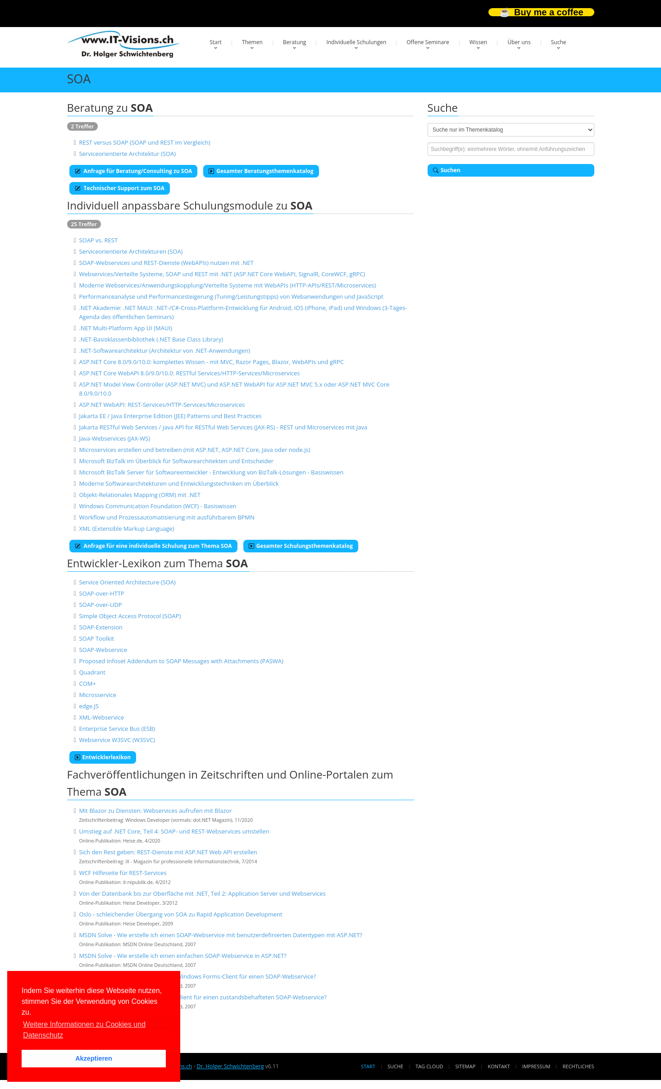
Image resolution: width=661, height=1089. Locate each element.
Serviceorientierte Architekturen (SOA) (130, 251)
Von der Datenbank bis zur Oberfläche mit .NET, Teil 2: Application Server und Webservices (202, 893)
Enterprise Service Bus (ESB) (117, 728)
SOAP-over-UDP (100, 605)
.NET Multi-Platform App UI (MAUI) (125, 328)
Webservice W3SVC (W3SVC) (117, 740)
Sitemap (466, 1066)
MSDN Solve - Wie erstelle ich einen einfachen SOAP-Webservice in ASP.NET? (183, 956)
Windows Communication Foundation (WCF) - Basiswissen (157, 506)
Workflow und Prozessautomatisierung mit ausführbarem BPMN (166, 517)
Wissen (479, 42)
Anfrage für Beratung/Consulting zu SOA (133, 171)
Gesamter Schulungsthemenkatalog (301, 546)
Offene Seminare (427, 42)
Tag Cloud (429, 1066)
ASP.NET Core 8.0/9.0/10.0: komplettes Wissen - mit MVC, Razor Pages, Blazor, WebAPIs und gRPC (211, 362)
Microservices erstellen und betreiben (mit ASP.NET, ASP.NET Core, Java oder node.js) (194, 450)
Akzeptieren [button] (93, 1058)
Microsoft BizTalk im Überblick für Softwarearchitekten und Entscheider (176, 461)
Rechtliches (578, 1066)
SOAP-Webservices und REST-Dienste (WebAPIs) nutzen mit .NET (166, 263)
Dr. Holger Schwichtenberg (230, 1066)
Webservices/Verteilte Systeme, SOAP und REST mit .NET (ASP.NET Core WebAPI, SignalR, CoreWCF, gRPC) (222, 274)
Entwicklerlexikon (103, 757)
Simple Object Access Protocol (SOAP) (130, 616)
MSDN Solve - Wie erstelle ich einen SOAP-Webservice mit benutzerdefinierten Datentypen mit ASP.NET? (220, 935)
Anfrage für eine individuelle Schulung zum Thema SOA (153, 546)
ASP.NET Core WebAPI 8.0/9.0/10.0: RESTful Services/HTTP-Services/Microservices (189, 373)
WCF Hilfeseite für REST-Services (122, 873)
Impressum (536, 1066)
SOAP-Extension (101, 627)
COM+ (87, 683)
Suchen (446, 170)
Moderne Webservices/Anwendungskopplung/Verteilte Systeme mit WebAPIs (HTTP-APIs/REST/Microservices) (227, 285)
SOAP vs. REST (98, 240)
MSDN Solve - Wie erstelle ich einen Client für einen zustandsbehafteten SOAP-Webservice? (202, 997)
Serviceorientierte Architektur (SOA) (127, 154)
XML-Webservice (101, 717)
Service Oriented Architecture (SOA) (127, 582)
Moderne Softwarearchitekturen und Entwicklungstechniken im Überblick (178, 483)
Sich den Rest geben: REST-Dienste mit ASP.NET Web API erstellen (168, 852)
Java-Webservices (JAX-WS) (114, 438)
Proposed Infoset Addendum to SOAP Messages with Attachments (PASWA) (181, 661)
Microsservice (97, 695)
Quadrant (92, 672)
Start (216, 42)
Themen (252, 42)
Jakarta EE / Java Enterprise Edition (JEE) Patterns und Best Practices (170, 416)
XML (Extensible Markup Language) (126, 528)
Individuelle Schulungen (356, 42)
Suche (558, 42)
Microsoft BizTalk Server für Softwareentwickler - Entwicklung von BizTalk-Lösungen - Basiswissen (211, 472)
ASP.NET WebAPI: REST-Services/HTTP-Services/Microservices (162, 405)
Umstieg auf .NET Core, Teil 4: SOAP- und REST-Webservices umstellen (174, 831)
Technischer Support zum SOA (119, 188)
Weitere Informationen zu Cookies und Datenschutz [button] (84, 1030)
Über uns (518, 42)
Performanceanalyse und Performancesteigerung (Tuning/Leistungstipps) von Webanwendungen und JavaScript (231, 296)
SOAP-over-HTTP (101, 593)
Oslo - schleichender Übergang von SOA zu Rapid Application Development (180, 914)
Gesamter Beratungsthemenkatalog (261, 171)
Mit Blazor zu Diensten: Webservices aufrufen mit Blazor (155, 810)
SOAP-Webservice (103, 650)
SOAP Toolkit (96, 638)
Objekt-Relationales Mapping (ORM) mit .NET (140, 495)
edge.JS (89, 706)
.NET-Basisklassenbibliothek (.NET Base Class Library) (151, 339)
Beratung (294, 42)
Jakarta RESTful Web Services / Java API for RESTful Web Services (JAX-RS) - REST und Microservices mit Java (223, 427)
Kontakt (499, 1066)
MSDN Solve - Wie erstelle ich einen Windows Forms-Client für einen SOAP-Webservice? (197, 976)
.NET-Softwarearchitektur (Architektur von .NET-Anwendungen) (164, 350)
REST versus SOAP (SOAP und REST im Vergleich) (144, 142)
